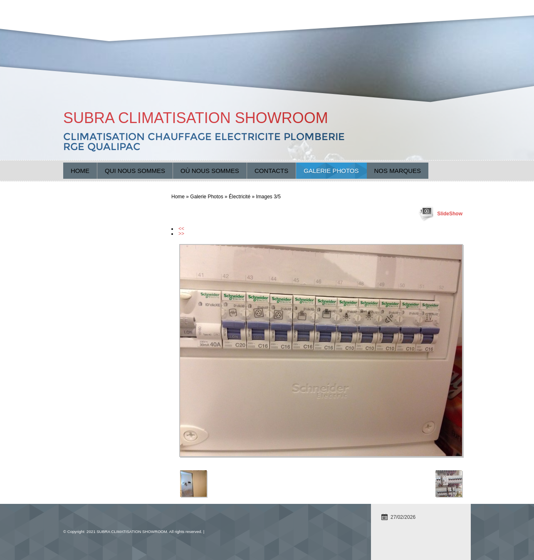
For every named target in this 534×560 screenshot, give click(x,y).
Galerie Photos (331, 170)
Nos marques (397, 170)
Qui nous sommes (135, 170)
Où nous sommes (209, 170)
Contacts (271, 170)
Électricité (239, 197)
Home (80, 170)
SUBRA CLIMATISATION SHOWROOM (195, 117)
